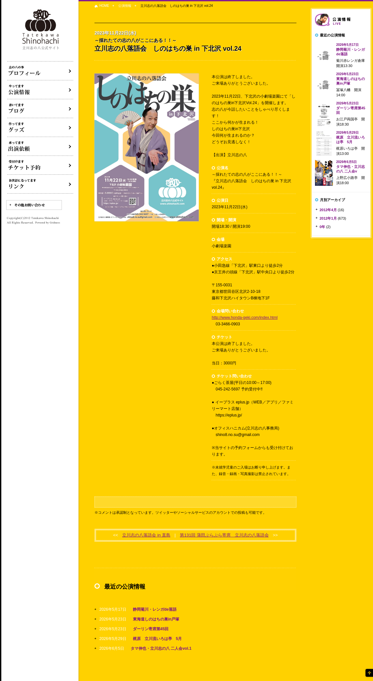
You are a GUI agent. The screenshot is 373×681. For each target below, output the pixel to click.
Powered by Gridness (47, 223)
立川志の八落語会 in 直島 (146, 535)
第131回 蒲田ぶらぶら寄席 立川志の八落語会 (224, 535)
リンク (40, 184)
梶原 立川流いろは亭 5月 (157, 638)
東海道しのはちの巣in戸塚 (156, 619)
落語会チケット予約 (40, 165)
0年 (322, 227)
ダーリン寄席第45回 (150, 629)
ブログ (40, 108)
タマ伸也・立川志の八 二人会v (350, 166)
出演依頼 (40, 146)
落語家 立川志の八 (41, 29)
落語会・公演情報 (40, 89)
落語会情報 (341, 20)
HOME (104, 5)
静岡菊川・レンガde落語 (155, 609)
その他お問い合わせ (34, 205)
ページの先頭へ (369, 673)
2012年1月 (328, 218)
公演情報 (124, 5)
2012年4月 (328, 210)
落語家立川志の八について (40, 70)
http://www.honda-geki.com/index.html (245, 317)
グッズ (40, 127)
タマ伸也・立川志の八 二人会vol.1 (161, 648)
